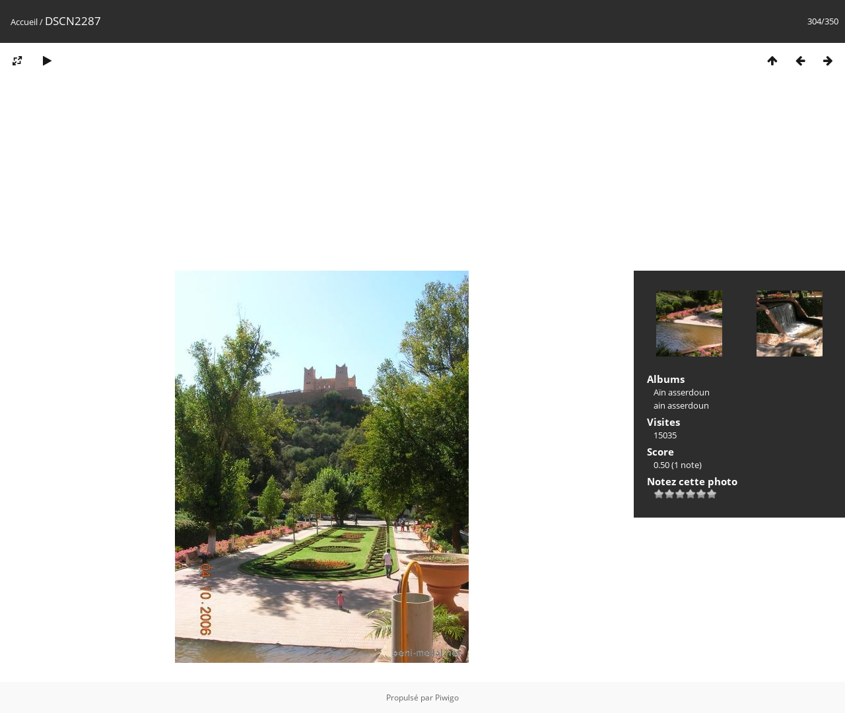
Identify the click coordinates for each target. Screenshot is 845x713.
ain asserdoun (681, 405)
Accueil (24, 22)
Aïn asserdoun (682, 392)
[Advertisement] (422, 177)
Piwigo (447, 697)
